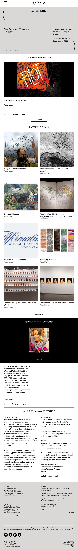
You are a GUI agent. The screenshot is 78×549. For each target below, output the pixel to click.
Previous (7, 50)
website (54, 457)
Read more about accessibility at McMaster (56, 499)
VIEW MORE (39, 120)
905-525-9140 (11, 488)
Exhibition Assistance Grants (55, 425)
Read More (8, 105)
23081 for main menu (13, 490)
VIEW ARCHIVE (39, 314)
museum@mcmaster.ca (15, 493)
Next (16, 50)
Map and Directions (10, 495)
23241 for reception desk (14, 492)
